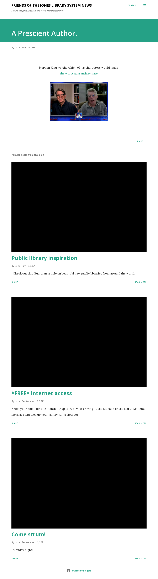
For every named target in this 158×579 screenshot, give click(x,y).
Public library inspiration (44, 258)
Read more (141, 282)
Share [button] (140, 141)
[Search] (132, 5)
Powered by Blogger (79, 570)
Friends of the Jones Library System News (51, 5)
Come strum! (28, 534)
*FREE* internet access (41, 393)
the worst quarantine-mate (79, 73)
